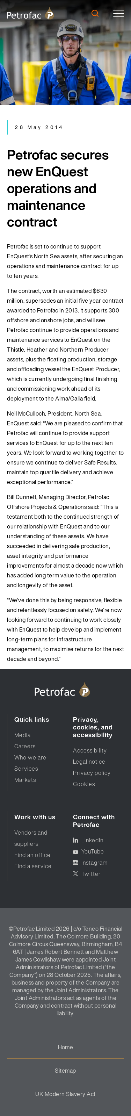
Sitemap (65, 1070)
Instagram (94, 862)
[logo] (30, 13)
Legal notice (89, 761)
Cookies (84, 784)
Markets (25, 780)
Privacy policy (92, 773)
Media (22, 735)
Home (65, 1047)
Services (26, 768)
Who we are (30, 757)
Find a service (33, 866)
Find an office (32, 855)
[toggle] (118, 13)
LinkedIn (92, 840)
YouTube (92, 851)
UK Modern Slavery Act (65, 1094)
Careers (25, 746)
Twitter (91, 874)
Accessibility (90, 750)
